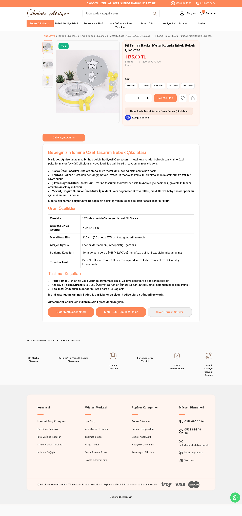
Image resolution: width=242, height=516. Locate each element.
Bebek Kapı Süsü (141, 444)
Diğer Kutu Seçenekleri (71, 319)
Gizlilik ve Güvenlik (47, 436)
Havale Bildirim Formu (96, 467)
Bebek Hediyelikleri (143, 436)
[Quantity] (138, 105)
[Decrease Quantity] (127, 105)
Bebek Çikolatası (141, 428)
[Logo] (49, 13)
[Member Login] (187, 13)
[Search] (121, 13)
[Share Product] (193, 105)
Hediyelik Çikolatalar (143, 451)
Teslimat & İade (93, 444)
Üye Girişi (90, 428)
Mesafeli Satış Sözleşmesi (51, 428)
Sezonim (127, 508)
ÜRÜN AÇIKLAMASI (64, 144)
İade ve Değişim (46, 459)
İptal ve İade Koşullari (49, 444)
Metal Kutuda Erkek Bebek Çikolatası (166, 118)
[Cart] (207, 13)
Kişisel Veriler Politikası (50, 451)
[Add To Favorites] (183, 105)
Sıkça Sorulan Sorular (169, 319)
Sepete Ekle (165, 105)
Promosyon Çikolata (143, 459)
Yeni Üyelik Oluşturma (97, 436)
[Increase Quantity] (149, 105)
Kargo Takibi (92, 451)
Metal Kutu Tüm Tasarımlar (121, 319)
